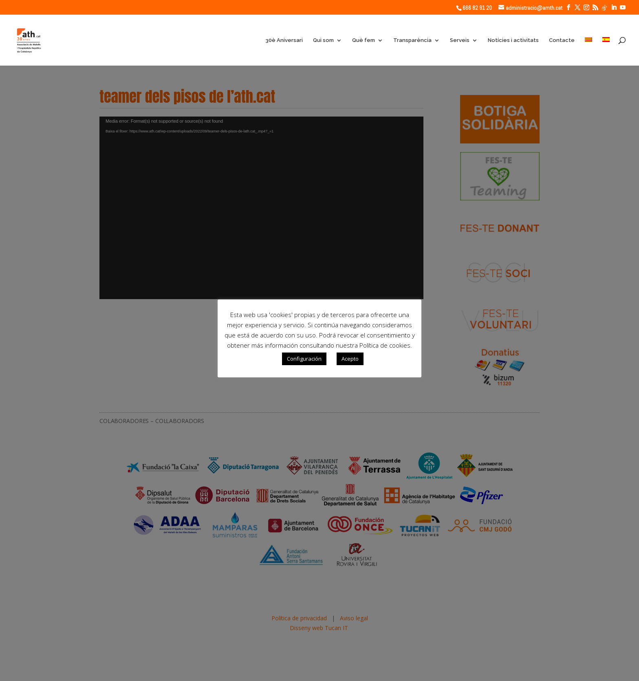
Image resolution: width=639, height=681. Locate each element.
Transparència (412, 40)
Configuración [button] (304, 358)
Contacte (562, 40)
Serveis (459, 40)
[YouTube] (623, 7)
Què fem (363, 40)
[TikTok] (604, 8)
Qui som (323, 40)
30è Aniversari (284, 40)
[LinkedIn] (614, 7)
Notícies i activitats (513, 40)
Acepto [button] (350, 358)
